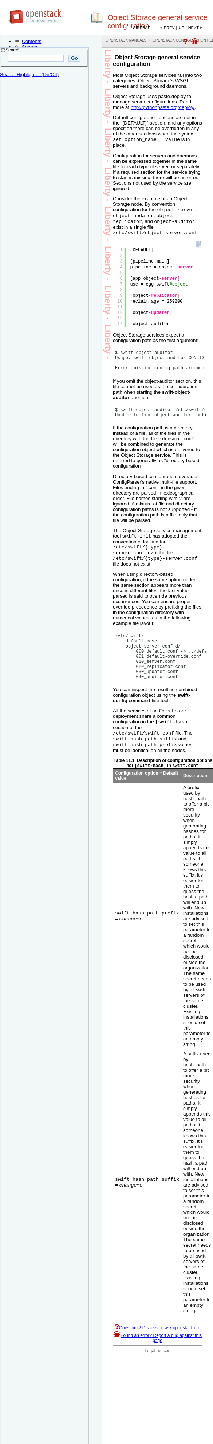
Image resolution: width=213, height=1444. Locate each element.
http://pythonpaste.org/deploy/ (163, 107)
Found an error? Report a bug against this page (157, 1349)
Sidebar (141, 27)
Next (193, 27)
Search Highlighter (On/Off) (29, 74)
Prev (169, 27)
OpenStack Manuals (126, 40)
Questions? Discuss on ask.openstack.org (157, 1338)
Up (181, 27)
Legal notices (157, 1361)
